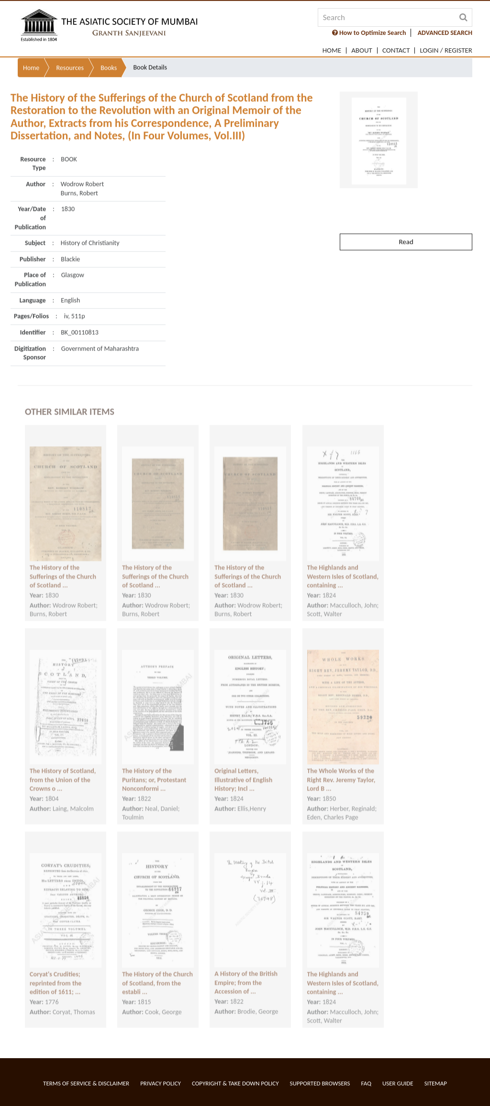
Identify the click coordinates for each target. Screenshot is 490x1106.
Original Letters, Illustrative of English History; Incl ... (243, 772)
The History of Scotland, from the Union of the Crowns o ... (63, 772)
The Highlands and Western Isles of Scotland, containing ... (343, 569)
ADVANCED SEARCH (445, 33)
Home (332, 50)
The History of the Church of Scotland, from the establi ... (157, 975)
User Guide (397, 1083)
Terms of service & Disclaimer (86, 1083)
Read (406, 222)
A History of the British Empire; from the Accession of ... (246, 975)
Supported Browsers (320, 1083)
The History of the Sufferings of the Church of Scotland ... (63, 569)
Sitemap (435, 1083)
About (361, 50)
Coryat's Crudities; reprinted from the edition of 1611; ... (55, 975)
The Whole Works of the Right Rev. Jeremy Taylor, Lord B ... (341, 772)
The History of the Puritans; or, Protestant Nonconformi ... (154, 772)
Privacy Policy (160, 1083)
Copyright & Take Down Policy (235, 1083)
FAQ (366, 1083)
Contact (396, 50)
